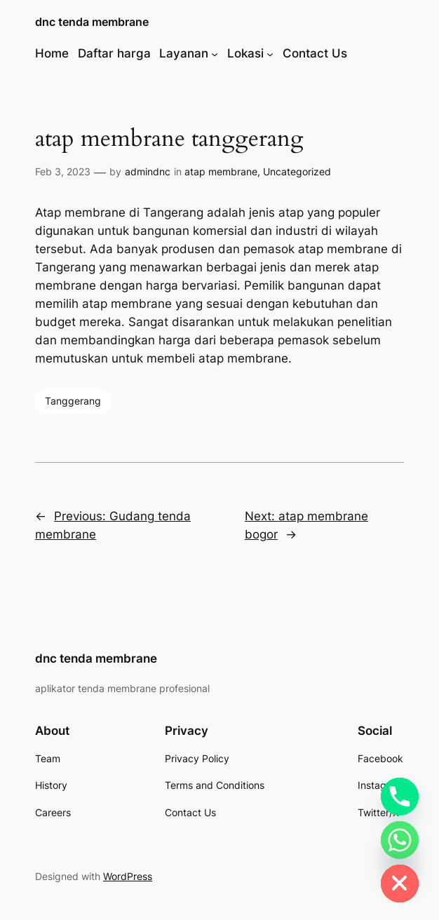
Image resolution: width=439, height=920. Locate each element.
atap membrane (220, 171)
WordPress (127, 876)
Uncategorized (297, 171)
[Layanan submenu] (214, 53)
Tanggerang (73, 401)
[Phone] (400, 797)
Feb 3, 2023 (62, 171)
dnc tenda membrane (92, 22)
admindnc (147, 171)
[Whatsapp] (400, 840)
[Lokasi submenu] (269, 53)
